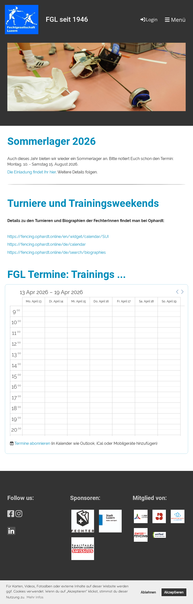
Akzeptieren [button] (173, 592)
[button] (177, 291)
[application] (97, 362)
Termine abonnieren (32, 443)
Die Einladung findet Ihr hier (31, 172)
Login (149, 19)
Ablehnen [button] (148, 592)
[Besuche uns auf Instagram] (18, 513)
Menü (175, 19)
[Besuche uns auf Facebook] (10, 513)
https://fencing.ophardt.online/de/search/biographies (56, 252)
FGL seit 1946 (67, 19)
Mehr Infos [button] (35, 597)
